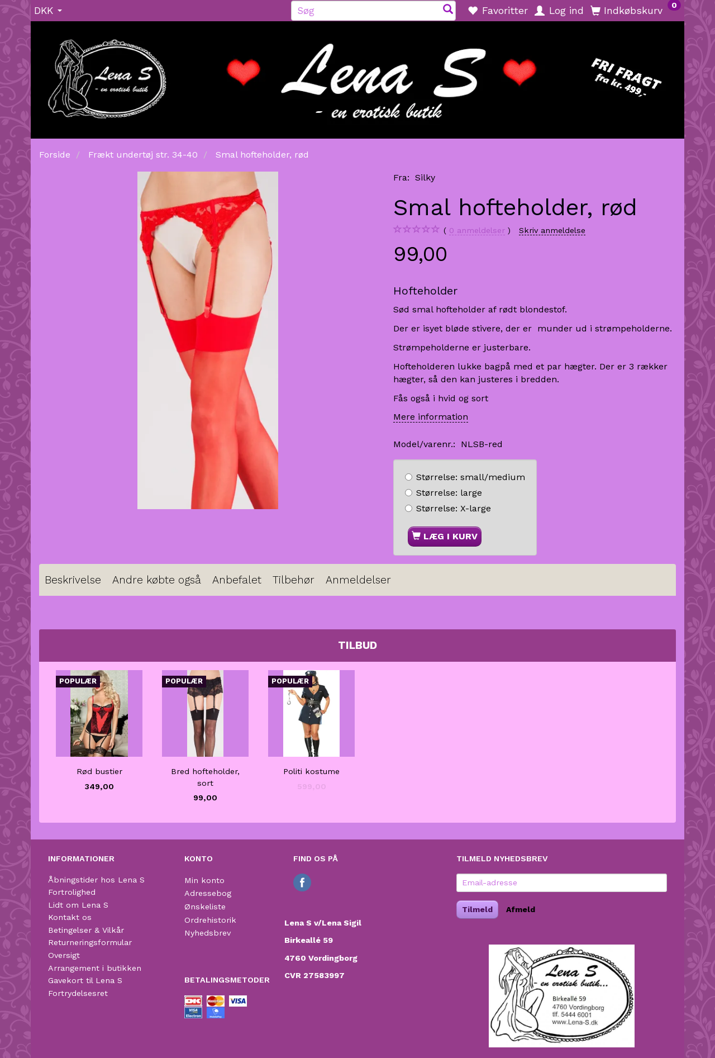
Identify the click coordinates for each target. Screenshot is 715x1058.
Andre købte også (156, 579)
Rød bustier (99, 771)
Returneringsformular (90, 942)
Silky (425, 177)
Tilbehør (293, 579)
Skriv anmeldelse (552, 230)
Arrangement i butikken (94, 968)
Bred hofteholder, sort (205, 777)
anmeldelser (477, 230)
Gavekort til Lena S (85, 980)
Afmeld (520, 909)
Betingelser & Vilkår (86, 930)
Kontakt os (70, 917)
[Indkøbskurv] (635, 10)
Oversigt (64, 955)
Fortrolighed (72, 892)
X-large (453, 508)
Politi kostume (311, 771)
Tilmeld (477, 909)
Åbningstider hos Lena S (96, 879)
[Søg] (448, 10)
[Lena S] (357, 76)
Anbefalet (236, 579)
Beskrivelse (73, 579)
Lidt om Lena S (78, 904)
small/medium (470, 477)
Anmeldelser (358, 579)
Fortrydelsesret (78, 993)
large (449, 492)
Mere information (430, 416)
